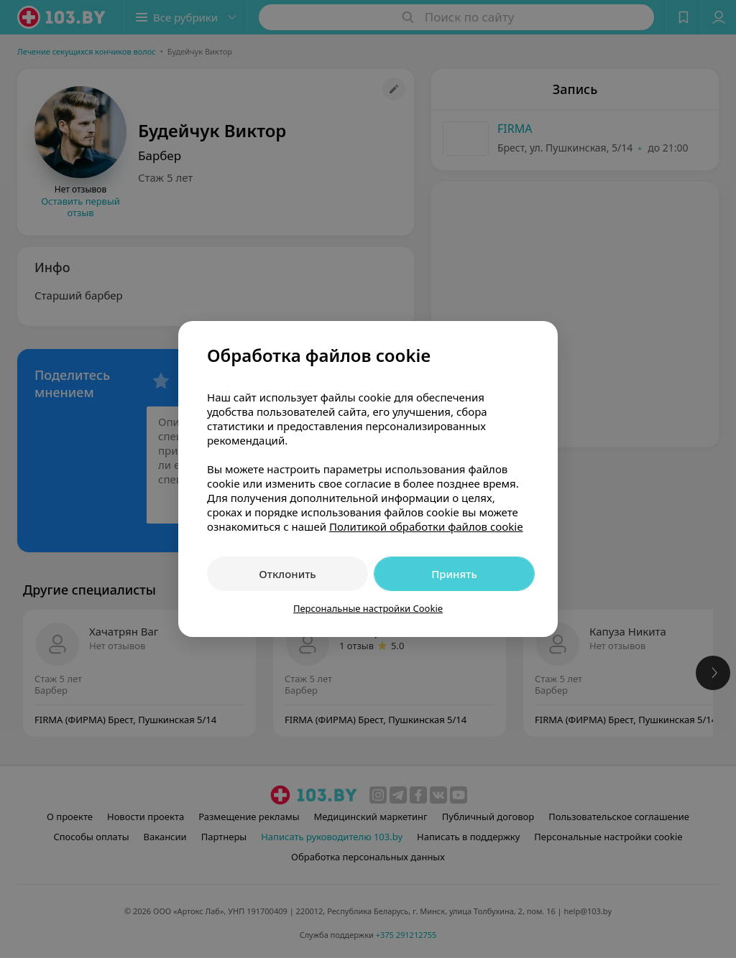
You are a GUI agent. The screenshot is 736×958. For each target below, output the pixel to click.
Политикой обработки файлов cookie (426, 526)
